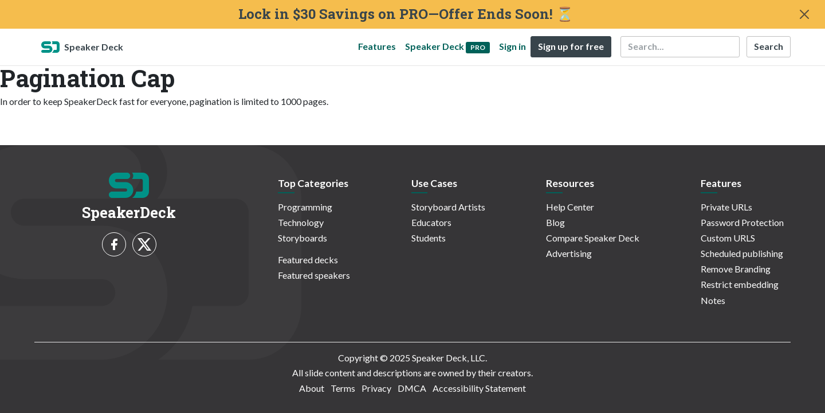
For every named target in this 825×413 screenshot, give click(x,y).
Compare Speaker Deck (592, 237)
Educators (431, 222)
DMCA (412, 388)
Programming (305, 206)
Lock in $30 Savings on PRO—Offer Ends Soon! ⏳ (405, 14)
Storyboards (302, 237)
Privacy (376, 388)
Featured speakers (314, 275)
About (311, 388)
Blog (555, 222)
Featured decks (308, 259)
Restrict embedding (740, 284)
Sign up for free (571, 46)
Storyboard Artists (448, 206)
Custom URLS (728, 237)
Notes (713, 300)
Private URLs (726, 206)
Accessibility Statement (479, 388)
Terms (343, 388)
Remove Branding (736, 268)
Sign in (512, 46)
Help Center (570, 206)
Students (428, 237)
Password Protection (742, 222)
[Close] (804, 14)
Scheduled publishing (742, 253)
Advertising (569, 253)
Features (377, 46)
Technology (301, 222)
